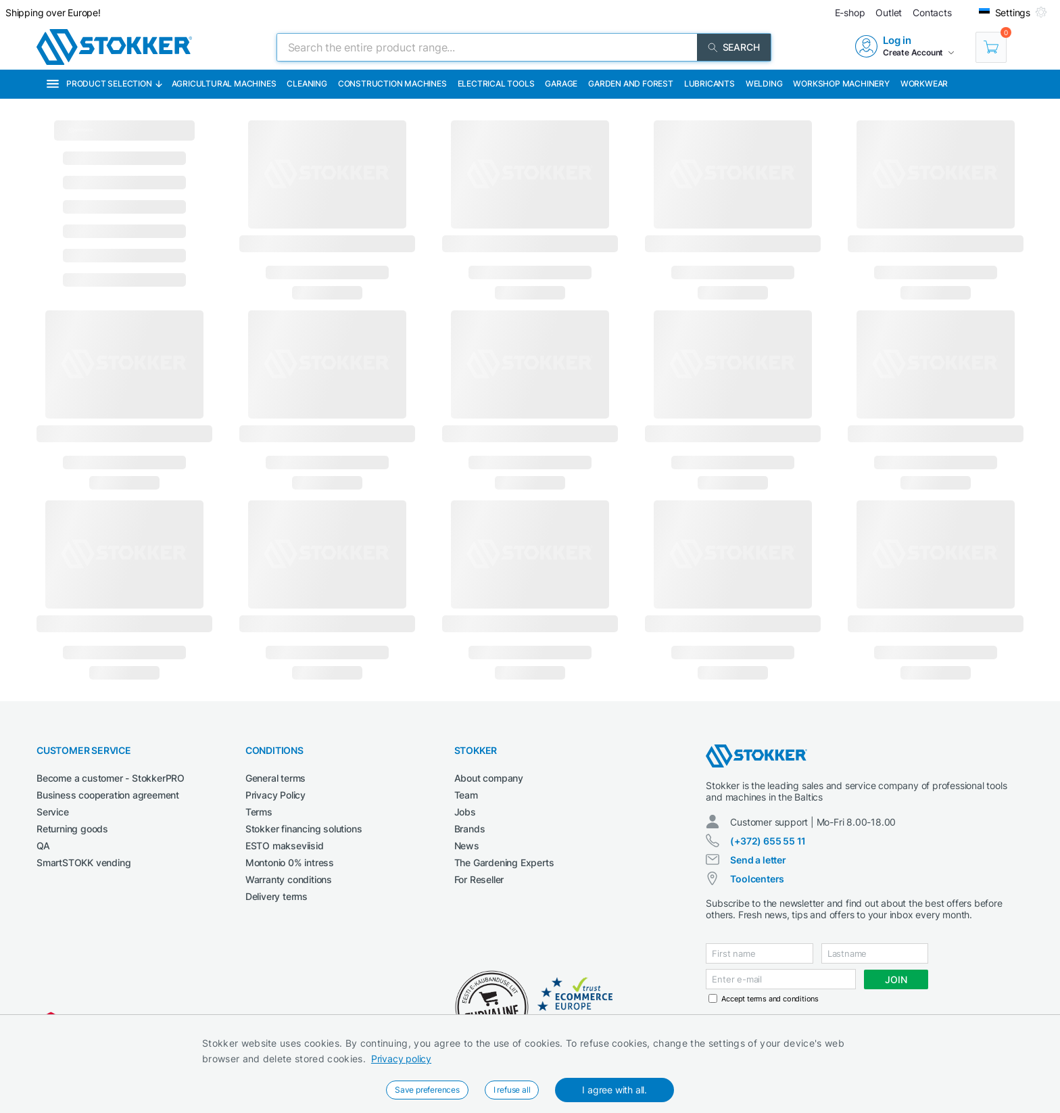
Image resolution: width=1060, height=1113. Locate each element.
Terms (258, 812)
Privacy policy (401, 1058)
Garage (561, 83)
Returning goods (72, 828)
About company (488, 778)
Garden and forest (630, 83)
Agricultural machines (224, 83)
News (466, 845)
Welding (764, 83)
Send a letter (758, 860)
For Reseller (479, 879)
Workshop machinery (841, 83)
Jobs (465, 812)
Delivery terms (276, 896)
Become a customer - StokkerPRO (111, 778)
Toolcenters (757, 878)
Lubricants (709, 83)
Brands (469, 828)
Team (466, 795)
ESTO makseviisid (284, 845)
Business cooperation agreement (108, 795)
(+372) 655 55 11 (768, 841)
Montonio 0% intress (289, 862)
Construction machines (392, 83)
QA (43, 845)
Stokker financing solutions (303, 828)
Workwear (924, 83)
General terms (275, 778)
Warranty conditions (288, 879)
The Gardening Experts (504, 862)
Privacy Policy (275, 795)
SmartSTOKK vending (83, 862)
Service (53, 812)
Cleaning (307, 83)
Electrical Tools (496, 83)
